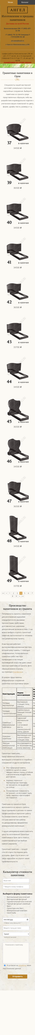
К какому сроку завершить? (12, 923)
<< (3, 593)
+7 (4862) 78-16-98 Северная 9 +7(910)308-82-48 (17, 36)
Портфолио (17, 672)
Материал (16, 934)
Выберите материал (10, 937)
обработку (22, 965)
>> (23, 596)
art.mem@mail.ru (17, 41)
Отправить (17, 976)
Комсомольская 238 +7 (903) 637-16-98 (17, 29)
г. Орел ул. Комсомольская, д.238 (17, 44)
